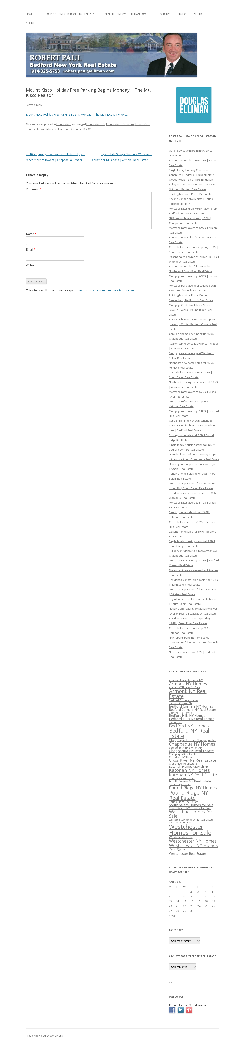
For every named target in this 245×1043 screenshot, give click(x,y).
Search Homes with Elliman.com (125, 14)
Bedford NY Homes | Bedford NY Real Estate (69, 14)
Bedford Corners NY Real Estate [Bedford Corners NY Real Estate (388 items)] (192, 709)
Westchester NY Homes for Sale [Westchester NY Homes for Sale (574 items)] (193, 847)
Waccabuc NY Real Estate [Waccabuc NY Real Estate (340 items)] (198, 819)
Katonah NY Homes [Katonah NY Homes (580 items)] (189, 770)
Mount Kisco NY (95, 124)
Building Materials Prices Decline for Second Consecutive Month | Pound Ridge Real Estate (191, 199)
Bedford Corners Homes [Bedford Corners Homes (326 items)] (183, 700)
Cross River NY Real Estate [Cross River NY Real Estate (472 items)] (192, 760)
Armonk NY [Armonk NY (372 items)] (195, 680)
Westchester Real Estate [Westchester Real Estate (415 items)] (187, 853)
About (30, 23)
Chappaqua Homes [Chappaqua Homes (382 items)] (183, 740)
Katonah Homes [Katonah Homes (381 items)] (180, 766)
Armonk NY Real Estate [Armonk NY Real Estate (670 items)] (188, 693)
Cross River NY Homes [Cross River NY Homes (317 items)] (181, 757)
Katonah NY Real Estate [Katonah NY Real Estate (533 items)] (193, 775)
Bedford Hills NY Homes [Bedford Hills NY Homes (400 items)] (187, 715)
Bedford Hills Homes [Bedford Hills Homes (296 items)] (180, 712)
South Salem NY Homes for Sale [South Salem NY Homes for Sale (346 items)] (190, 808)
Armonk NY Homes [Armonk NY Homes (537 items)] (188, 684)
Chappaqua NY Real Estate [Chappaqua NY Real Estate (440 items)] (191, 750)
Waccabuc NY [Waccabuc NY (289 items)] (176, 819)
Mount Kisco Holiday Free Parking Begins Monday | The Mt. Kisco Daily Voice (76, 114)
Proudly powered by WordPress (44, 1035)
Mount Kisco (63, 124)
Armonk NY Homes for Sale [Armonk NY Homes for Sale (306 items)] (184, 687)
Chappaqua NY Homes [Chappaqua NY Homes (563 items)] (192, 744)
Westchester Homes (53, 129)
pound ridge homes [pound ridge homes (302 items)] (180, 784)
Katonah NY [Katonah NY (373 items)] (200, 766)
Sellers (198, 14)
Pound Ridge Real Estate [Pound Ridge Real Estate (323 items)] (183, 802)
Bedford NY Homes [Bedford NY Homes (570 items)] (189, 726)
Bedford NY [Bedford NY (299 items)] (175, 722)
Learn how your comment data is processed (106, 290)
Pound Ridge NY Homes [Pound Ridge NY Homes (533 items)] (193, 788)
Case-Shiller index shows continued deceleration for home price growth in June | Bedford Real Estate (192, 425)
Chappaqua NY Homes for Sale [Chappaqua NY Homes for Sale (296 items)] (185, 747)
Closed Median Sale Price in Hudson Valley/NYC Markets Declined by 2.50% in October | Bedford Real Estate (193, 184)
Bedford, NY (162, 14)
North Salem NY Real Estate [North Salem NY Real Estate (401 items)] (190, 781)
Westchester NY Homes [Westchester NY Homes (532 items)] (193, 841)
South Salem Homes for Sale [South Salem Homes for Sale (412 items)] (191, 805)
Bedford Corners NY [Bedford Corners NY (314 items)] (180, 703)
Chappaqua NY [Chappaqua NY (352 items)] (206, 740)
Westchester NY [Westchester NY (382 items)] (181, 837)
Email (30, 249)
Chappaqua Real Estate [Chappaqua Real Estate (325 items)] (183, 754)
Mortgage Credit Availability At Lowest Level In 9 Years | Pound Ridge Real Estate (191, 309)
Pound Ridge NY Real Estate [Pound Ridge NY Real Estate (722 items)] (188, 795)
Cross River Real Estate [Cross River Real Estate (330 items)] (183, 763)
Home (29, 14)
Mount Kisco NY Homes (120, 124)
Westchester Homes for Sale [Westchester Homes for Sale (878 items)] (190, 829)
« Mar (172, 915)
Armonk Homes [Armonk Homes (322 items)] (178, 680)
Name (31, 234)
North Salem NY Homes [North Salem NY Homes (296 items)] (182, 778)
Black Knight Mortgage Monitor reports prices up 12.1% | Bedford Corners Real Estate (193, 324)
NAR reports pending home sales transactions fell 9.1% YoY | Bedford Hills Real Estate (193, 642)
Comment (33, 189)
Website (31, 265)
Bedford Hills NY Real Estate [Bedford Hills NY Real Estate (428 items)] (191, 719)
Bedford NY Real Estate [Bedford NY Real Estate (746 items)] (189, 733)
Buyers (182, 14)
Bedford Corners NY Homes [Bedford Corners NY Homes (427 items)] (191, 706)
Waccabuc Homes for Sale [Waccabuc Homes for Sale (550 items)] (190, 814)
